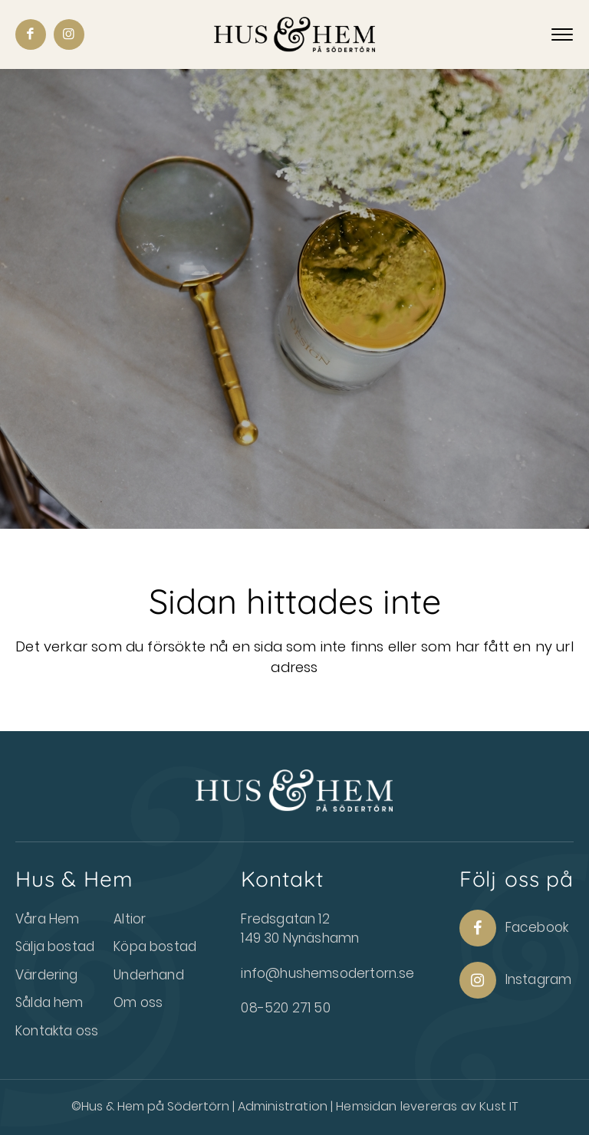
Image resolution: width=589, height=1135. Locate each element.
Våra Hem (47, 919)
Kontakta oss (56, 1031)
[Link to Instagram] (69, 34)
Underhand (149, 975)
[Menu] (562, 35)
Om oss (138, 1002)
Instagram (515, 980)
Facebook (513, 928)
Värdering (46, 975)
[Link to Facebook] (30, 34)
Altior (130, 919)
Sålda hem (49, 1002)
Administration (284, 1106)
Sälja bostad (54, 946)
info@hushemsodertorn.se (327, 973)
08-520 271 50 (285, 1008)
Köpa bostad (155, 946)
